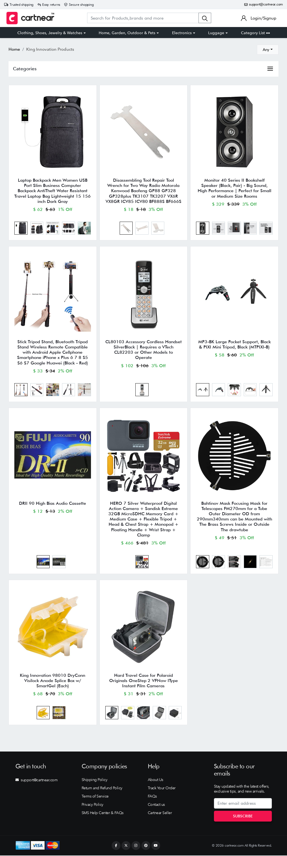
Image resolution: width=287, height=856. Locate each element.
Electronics (182, 32)
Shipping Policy (95, 780)
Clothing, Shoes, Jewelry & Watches (49, 32)
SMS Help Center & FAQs (103, 813)
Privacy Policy (92, 805)
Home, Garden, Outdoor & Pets (127, 32)
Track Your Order (162, 788)
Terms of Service (95, 796)
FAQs (152, 796)
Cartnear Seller (160, 813)
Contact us (156, 805)
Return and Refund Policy (102, 788)
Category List (255, 32)
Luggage (216, 32)
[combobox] (267, 50)
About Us (155, 780)
